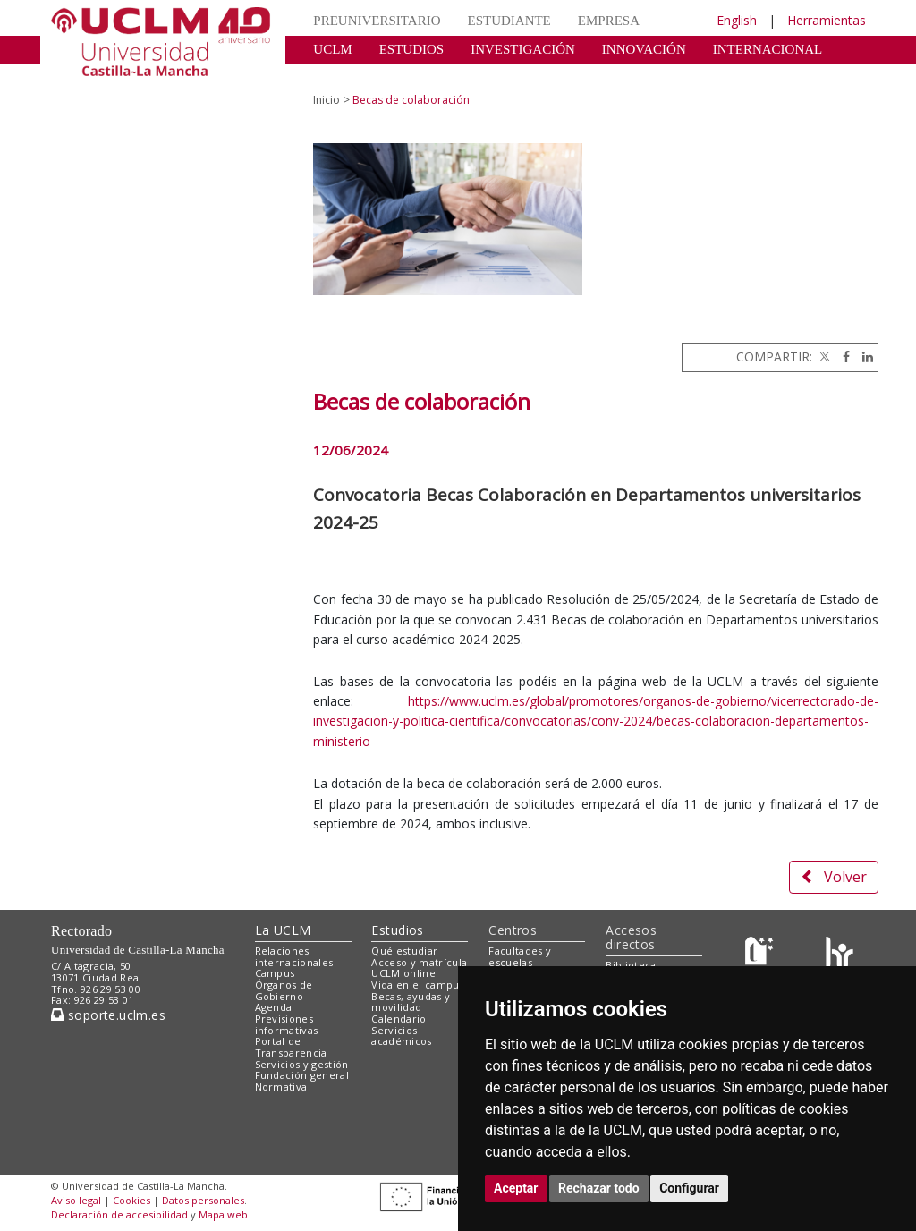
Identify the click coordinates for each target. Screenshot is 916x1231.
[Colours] (839, 954)
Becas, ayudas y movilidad (410, 1002)
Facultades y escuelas (519, 956)
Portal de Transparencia (291, 1046)
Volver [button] (834, 877)
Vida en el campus (417, 984)
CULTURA (344, 76)
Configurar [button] (689, 1188)
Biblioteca (631, 965)
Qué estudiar (404, 950)
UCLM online (403, 973)
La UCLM (283, 929)
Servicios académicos (401, 1035)
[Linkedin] (863, 356)
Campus (275, 973)
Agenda (274, 1007)
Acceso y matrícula (419, 962)
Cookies (131, 1200)
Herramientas (826, 20)
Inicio (326, 99)
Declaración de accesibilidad (119, 1214)
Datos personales (203, 1200)
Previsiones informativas (286, 1024)
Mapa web (223, 1214)
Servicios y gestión (302, 1064)
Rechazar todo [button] (599, 1188)
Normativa (281, 1086)
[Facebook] (842, 356)
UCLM (332, 49)
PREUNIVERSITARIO (376, 20)
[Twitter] (823, 356)
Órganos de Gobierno (284, 990)
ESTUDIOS (412, 49)
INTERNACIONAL (767, 49)
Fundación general (302, 1075)
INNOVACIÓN (644, 49)
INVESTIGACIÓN (523, 49)
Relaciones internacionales (294, 956)
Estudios (397, 929)
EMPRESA (609, 20)
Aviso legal (76, 1200)
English (737, 20)
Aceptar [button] (516, 1188)
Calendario (398, 1018)
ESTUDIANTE (508, 20)
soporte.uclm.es (108, 1014)
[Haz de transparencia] (761, 954)
